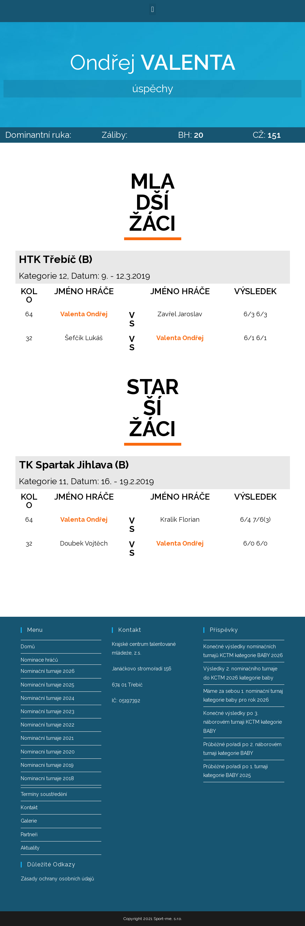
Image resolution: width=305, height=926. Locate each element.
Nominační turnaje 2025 (47, 685)
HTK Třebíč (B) (55, 259)
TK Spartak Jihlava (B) (74, 465)
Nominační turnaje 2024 (47, 698)
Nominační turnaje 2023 (47, 711)
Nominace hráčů (39, 660)
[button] (152, 9)
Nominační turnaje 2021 (47, 738)
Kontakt (29, 807)
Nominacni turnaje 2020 (48, 752)
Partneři (29, 834)
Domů (28, 646)
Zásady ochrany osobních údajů (57, 878)
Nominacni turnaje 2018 (47, 778)
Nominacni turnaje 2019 (47, 765)
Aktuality (30, 848)
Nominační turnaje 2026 (48, 671)
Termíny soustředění (44, 794)
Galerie (29, 821)
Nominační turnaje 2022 (47, 725)
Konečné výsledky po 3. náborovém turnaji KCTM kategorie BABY (242, 722)
